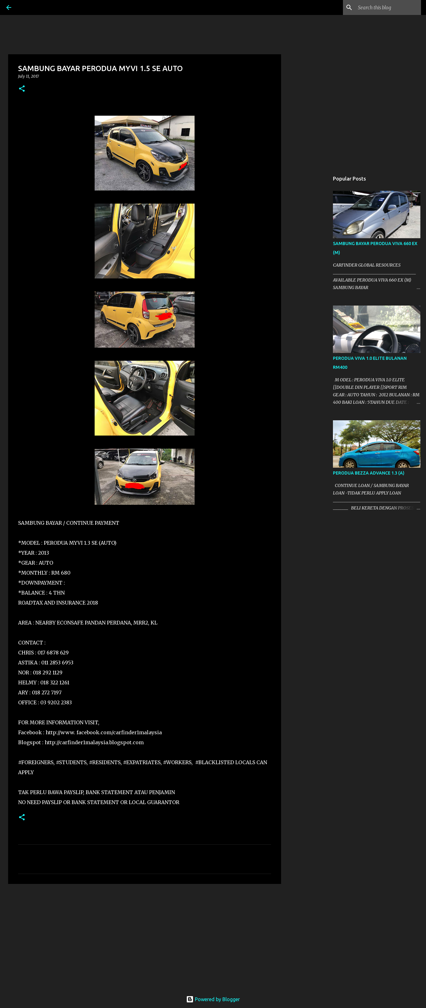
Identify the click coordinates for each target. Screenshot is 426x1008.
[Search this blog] (388, 7)
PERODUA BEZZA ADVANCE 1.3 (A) (368, 472)
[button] (22, 89)
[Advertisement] (145, 937)
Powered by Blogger (213, 999)
